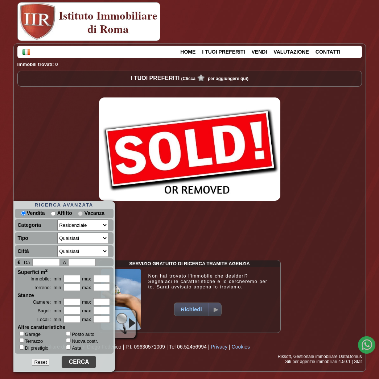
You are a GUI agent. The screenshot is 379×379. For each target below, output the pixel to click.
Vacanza (94, 213)
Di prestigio (34, 348)
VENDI (259, 52)
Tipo (23, 238)
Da (27, 262)
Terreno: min (47, 287)
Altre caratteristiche (42, 327)
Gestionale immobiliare (315, 356)
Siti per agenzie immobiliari (311, 361)
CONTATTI (328, 52)
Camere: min (47, 302)
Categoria (29, 225)
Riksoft (284, 356)
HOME (187, 52)
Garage (30, 334)
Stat (358, 361)
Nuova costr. (82, 341)
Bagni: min (49, 310)
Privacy (219, 347)
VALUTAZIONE (291, 52)
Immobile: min (45, 279)
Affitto (64, 213)
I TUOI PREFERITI (223, 52)
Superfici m (33, 271)
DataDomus (350, 356)
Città (23, 251)
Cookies (241, 347)
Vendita (33, 213)
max (86, 279)
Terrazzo (31, 341)
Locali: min (49, 319)
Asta (73, 348)
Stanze (26, 295)
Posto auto (80, 334)
